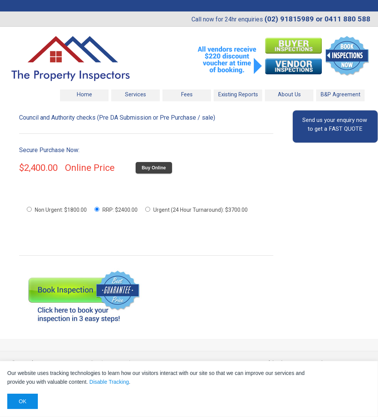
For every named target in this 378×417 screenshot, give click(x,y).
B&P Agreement (340, 94)
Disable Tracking (109, 382)
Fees (187, 94)
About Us (289, 94)
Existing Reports (238, 94)
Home (84, 94)
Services (135, 94)
